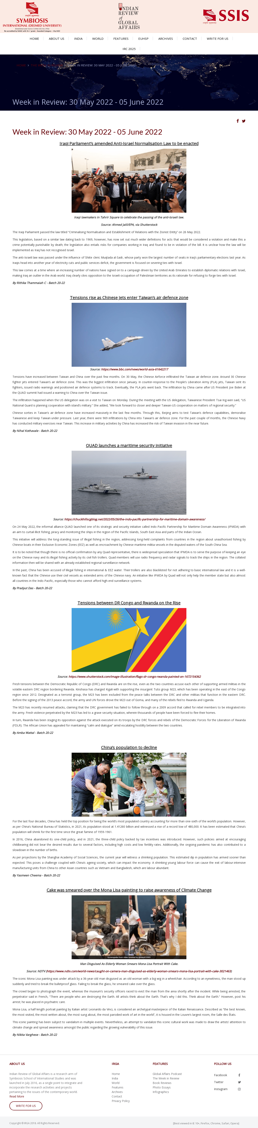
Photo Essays (162, 1087)
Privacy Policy (121, 1101)
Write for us (217, 38)
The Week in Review (47, 65)
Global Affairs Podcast (167, 1074)
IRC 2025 (129, 49)
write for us (26, 1106)
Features (120, 38)
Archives (165, 38)
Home (34, 38)
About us (56, 38)
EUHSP (143, 38)
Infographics (161, 1092)
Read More (16, 1096)
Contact (190, 38)
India (78, 38)
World (98, 38)
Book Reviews (162, 1083)
